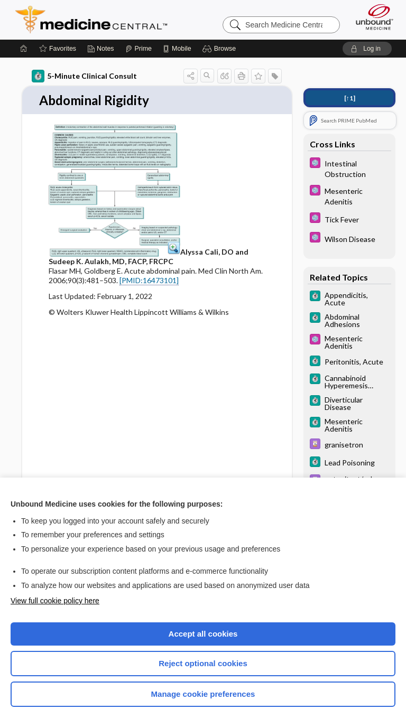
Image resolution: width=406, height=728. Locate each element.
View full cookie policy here (55, 600)
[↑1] (349, 98)
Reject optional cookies (203, 663)
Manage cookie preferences (203, 693)
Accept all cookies (203, 633)
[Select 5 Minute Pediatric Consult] (349, 168)
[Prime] (138, 49)
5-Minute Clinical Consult (84, 76)
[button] (220, 49)
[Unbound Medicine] (371, 17)
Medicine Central (97, 19)
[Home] (23, 49)
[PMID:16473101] (149, 280)
